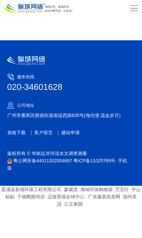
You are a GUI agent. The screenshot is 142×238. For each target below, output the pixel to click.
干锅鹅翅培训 (31, 196)
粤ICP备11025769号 (94, 160)
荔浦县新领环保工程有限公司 (31, 189)
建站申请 (70, 132)
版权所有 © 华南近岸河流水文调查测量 (47, 153)
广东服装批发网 (103, 196)
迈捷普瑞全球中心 (65, 196)
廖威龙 (71, 189)
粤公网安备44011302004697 (40, 160)
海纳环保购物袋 (96, 189)
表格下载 (16, 132)
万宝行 (122, 189)
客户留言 (43, 132)
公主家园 (73, 204)
